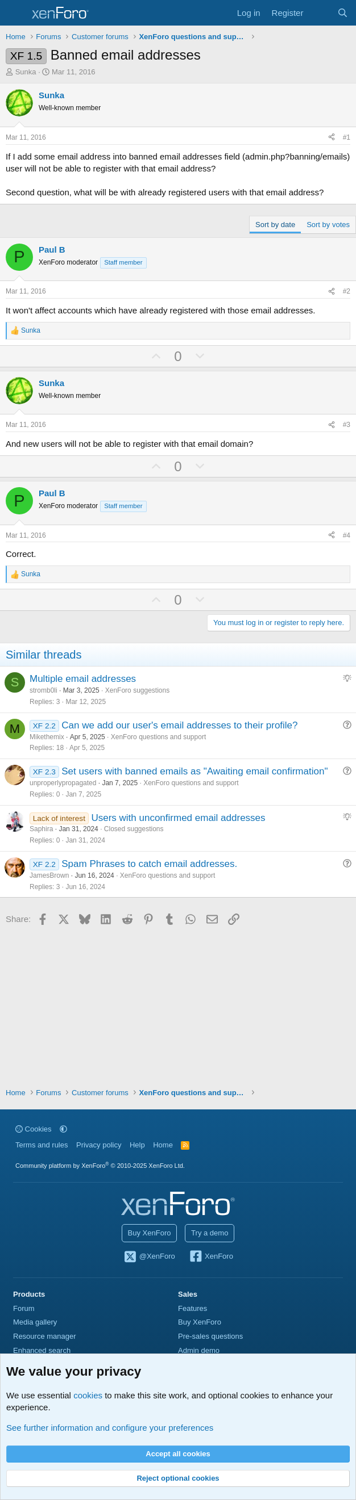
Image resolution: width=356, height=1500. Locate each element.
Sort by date (275, 224)
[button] (63, 1129)
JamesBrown (49, 875)
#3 (346, 425)
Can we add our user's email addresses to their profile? (179, 725)
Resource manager (44, 1336)
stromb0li (43, 690)
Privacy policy (98, 1145)
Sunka (25, 72)
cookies (87, 1395)
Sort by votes (328, 224)
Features (192, 1308)
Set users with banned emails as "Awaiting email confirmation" (194, 771)
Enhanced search (42, 1350)
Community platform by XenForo (100, 1165)
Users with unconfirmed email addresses (178, 817)
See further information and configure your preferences (109, 1427)
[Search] (343, 12)
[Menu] (15, 13)
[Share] (331, 137)
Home (163, 1145)
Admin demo (199, 1350)
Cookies (33, 1129)
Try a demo (209, 1233)
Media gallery (35, 1322)
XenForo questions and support (158, 737)
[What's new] (320, 12)
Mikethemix (47, 737)
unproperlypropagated (63, 783)
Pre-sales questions (210, 1336)
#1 (346, 137)
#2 (346, 291)
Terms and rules (41, 1145)
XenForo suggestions (137, 690)
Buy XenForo (149, 1233)
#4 (346, 535)
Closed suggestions (134, 829)
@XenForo (149, 1257)
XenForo (210, 1257)
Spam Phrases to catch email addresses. (149, 863)
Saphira (41, 829)
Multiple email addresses (83, 678)
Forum (24, 1308)
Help (137, 1145)
